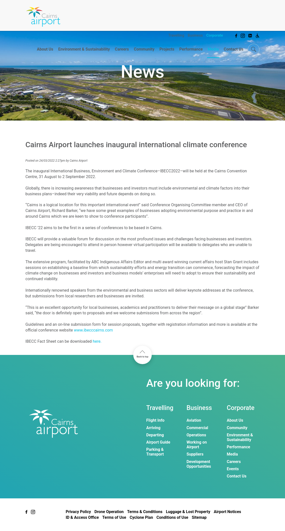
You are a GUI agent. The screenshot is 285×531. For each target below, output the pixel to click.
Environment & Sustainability (84, 49)
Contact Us (233, 49)
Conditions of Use (172, 517)
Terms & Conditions (144, 511)
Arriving (153, 427)
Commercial (197, 427)
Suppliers (195, 454)
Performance (191, 49)
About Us (45, 49)
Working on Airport (197, 444)
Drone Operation (109, 511)
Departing (155, 435)
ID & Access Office (82, 517)
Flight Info (155, 420)
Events (233, 468)
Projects (166, 49)
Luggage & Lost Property (188, 511)
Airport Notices (227, 511)
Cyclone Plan (141, 517)
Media (213, 49)
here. (97, 341)
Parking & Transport (155, 452)
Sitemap (199, 517)
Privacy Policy (78, 511)
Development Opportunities (199, 464)
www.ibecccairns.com (93, 330)
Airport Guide (158, 442)
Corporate (214, 35)
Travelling (176, 35)
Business (195, 35)
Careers (122, 49)
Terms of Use (114, 517)
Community (144, 49)
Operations (196, 435)
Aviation (194, 420)
